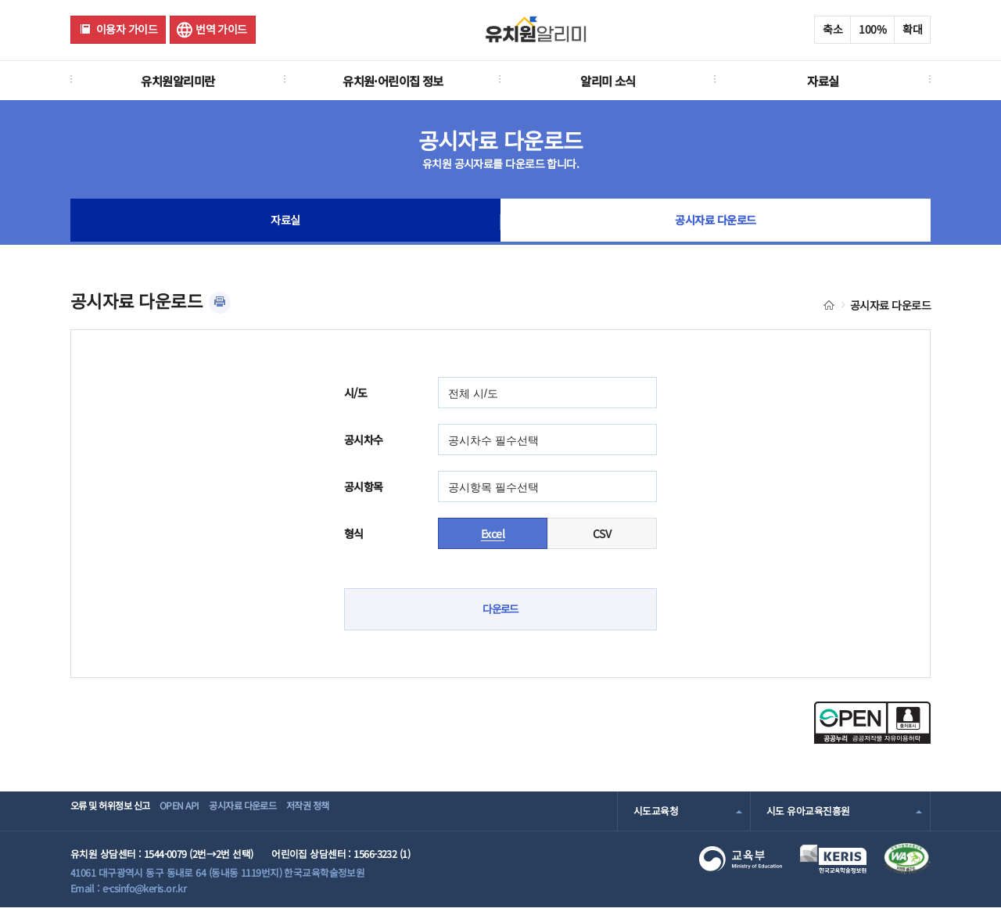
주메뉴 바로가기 (0, 0)
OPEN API (199, 810)
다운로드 (500, 609)
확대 (912, 29)
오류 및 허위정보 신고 (114, 810)
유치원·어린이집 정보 (393, 80)
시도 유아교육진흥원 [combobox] (807, 810)
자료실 (822, 80)
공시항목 (363, 486)
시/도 (355, 392)
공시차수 (363, 439)
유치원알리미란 (177, 80)
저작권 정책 (357, 810)
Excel (492, 533)
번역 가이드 (221, 29)
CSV (602, 533)
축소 (832, 29)
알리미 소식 (608, 80)
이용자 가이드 (126, 29)
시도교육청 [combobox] (655, 810)
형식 (354, 533)
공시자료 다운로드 (716, 222)
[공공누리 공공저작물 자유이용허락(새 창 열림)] (872, 739)
